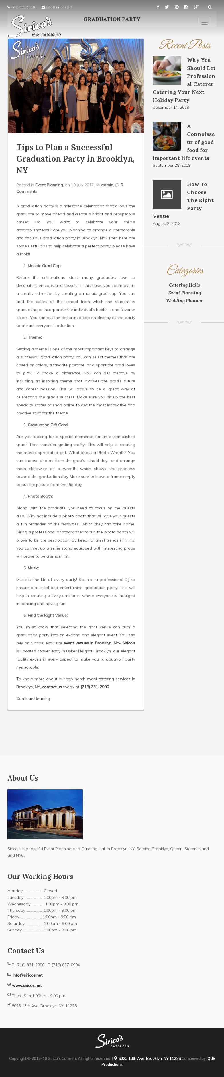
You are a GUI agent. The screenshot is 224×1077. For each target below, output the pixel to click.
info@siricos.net (59, 7)
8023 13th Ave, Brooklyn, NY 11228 (147, 1058)
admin (107, 184)
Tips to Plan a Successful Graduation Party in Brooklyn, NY (75, 158)
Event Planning (49, 184)
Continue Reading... (34, 698)
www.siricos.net (27, 985)
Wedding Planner (184, 300)
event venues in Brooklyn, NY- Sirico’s (99, 643)
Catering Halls (184, 285)
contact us (52, 686)
